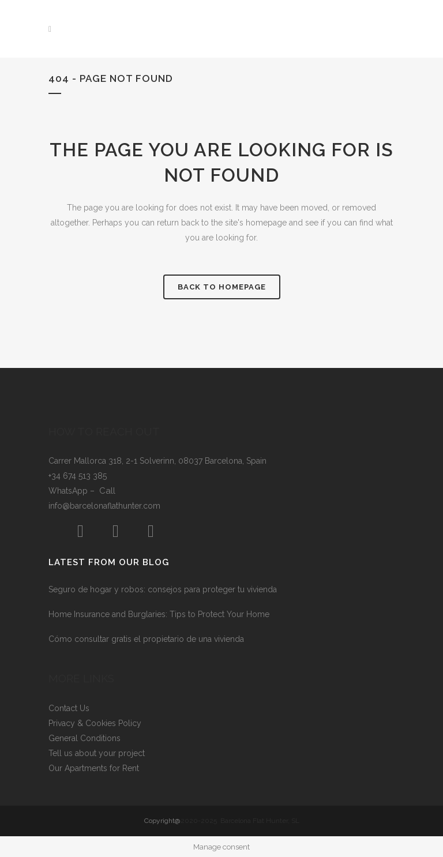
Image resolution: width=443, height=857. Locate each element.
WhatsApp (69, 490)
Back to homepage (222, 287)
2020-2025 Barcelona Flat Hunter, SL (240, 821)
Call (107, 491)
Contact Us (68, 708)
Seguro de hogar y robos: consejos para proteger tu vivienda (162, 589)
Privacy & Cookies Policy (94, 723)
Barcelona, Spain (235, 460)
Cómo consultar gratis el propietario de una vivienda (146, 639)
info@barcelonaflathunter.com (104, 505)
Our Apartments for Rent (93, 768)
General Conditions (84, 738)
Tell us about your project (96, 753)
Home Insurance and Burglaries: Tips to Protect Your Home (158, 614)
